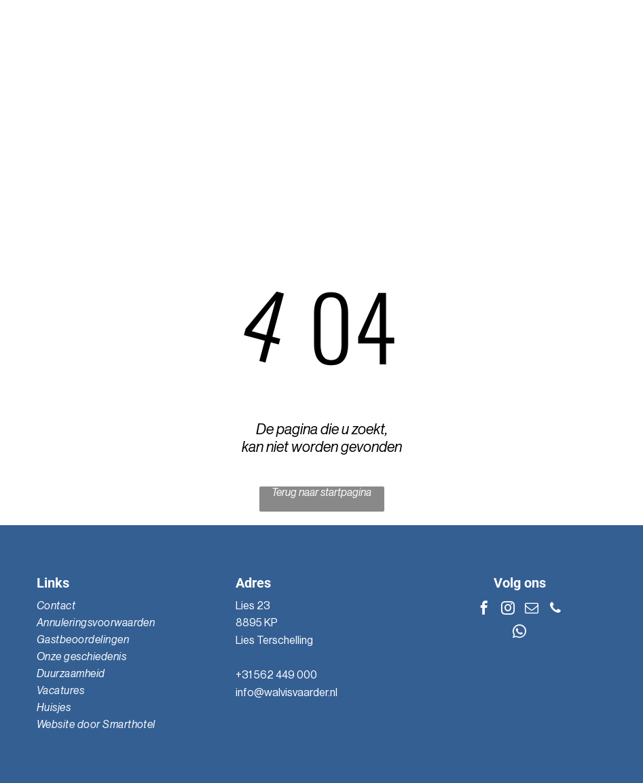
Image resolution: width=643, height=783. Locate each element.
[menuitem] (122, 606)
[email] (531, 610)
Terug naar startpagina (321, 492)
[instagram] (508, 610)
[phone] (555, 610)
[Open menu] (609, 99)
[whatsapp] (519, 633)
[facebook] (484, 610)
